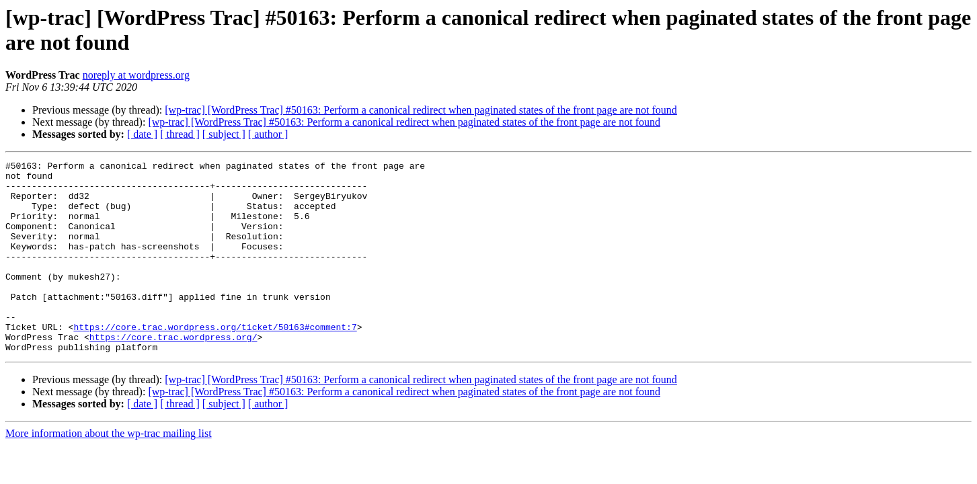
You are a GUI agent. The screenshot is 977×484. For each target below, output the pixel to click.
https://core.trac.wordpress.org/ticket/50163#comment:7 (214, 361)
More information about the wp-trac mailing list (108, 471)
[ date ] (142, 134)
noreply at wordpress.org (136, 75)
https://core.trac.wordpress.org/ (173, 373)
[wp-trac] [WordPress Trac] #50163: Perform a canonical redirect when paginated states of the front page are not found (421, 110)
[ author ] (268, 134)
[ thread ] (180, 134)
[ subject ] (223, 134)
